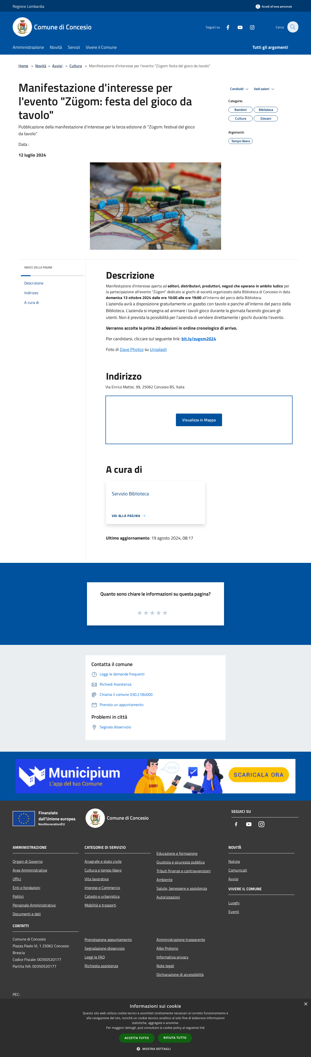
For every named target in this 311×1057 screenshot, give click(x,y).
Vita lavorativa (97, 879)
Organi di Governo (28, 861)
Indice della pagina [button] (38, 267)
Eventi (233, 912)
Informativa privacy (172, 957)
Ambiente (164, 879)
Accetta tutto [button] (137, 1038)
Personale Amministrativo (34, 905)
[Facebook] (225, 27)
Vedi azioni (265, 89)
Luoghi (234, 903)
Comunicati (237, 870)
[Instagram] (249, 27)
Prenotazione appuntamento (108, 939)
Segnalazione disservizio (105, 948)
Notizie (234, 861)
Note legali (165, 966)
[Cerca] (292, 27)
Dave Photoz (132, 349)
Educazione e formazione (177, 853)
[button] (155, 1048)
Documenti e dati (27, 914)
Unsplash (158, 349)
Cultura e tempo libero (103, 870)
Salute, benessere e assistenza (181, 888)
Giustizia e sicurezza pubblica (180, 862)
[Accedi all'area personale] (273, 6)
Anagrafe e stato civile (103, 861)
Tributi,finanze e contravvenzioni (183, 871)
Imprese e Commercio (102, 888)
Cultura (75, 66)
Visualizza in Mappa (199, 420)
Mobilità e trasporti (100, 905)
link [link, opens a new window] (202, 1028)
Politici (18, 896)
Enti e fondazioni (26, 888)
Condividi (240, 89)
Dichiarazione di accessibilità (180, 974)
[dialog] (155, 1028)
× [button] (305, 1004)
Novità (40, 66)
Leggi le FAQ (95, 957)
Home (23, 66)
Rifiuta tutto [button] (175, 1038)
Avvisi (57, 66)
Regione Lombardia (28, 6)
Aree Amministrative (30, 870)
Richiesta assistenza (101, 966)
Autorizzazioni (168, 897)
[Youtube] (237, 27)
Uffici (17, 879)
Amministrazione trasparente (180, 939)
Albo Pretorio (167, 948)
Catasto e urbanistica (102, 896)
